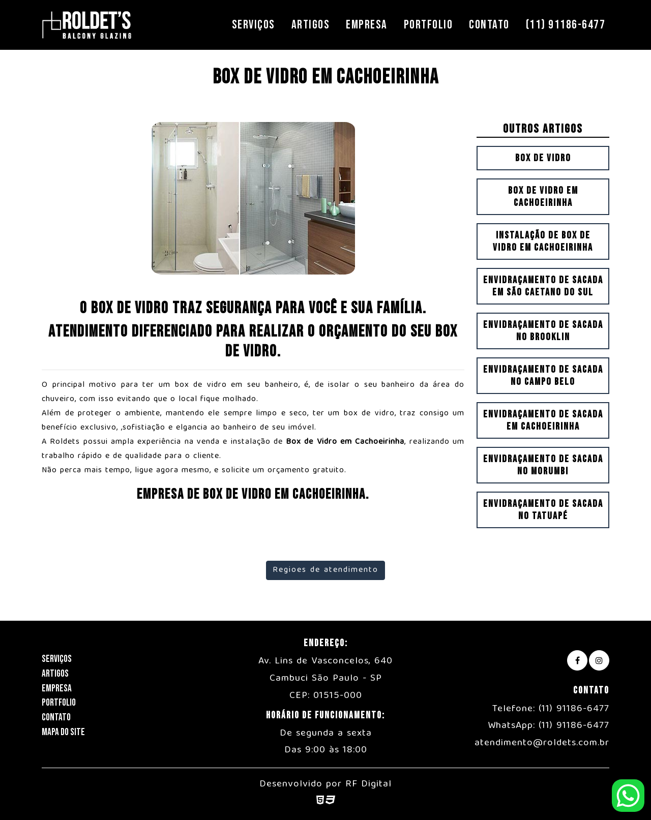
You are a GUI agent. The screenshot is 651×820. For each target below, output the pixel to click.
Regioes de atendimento (325, 570)
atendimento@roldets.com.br (542, 743)
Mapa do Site (63, 732)
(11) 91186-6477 (566, 24)
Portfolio (428, 24)
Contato (489, 24)
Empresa (367, 24)
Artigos (310, 24)
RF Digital (368, 784)
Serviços (253, 24)
